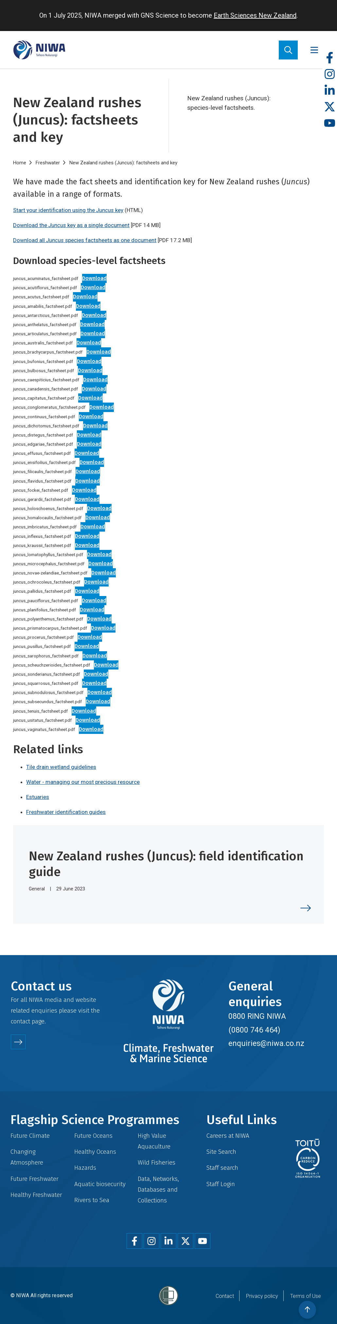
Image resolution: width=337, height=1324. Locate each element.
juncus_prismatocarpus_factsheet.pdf (50, 628)
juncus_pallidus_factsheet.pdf (42, 591)
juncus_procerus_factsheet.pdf (43, 637)
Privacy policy (262, 1296)
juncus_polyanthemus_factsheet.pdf (48, 618)
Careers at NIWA (227, 1135)
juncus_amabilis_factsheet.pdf (42, 306)
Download (94, 278)
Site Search (221, 1151)
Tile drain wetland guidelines (61, 767)
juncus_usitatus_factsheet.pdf (42, 720)
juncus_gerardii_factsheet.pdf (42, 499)
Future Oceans (93, 1135)
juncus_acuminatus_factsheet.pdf (45, 278)
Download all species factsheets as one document (84, 240)
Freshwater (48, 163)
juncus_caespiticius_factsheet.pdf (46, 379)
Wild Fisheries (156, 1162)
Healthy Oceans (95, 1151)
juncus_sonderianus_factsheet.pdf (46, 674)
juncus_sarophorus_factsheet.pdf (46, 655)
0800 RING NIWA (257, 1016)
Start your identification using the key (68, 210)
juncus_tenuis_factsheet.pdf (40, 711)
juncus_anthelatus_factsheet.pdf (44, 324)
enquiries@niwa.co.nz (266, 1043)
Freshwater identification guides (66, 812)
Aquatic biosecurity (100, 1184)
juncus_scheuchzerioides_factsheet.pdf (51, 665)
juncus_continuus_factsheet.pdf (44, 416)
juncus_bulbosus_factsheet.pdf (43, 370)
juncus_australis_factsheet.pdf (43, 342)
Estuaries (37, 797)
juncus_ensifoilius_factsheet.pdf (44, 462)
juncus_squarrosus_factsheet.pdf (45, 683)
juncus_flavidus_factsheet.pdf (42, 481)
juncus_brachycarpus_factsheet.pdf (47, 352)
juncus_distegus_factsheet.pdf (43, 435)
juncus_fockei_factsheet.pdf (40, 490)
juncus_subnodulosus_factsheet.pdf (48, 692)
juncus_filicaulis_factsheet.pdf (42, 471)
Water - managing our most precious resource (83, 782)
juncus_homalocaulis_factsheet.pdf (47, 517)
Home (19, 163)
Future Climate (30, 1135)
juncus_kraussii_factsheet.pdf (42, 545)
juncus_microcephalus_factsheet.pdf (48, 563)
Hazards (85, 1167)
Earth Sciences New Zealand (255, 15)
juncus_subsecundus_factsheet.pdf (47, 701)
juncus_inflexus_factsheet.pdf (42, 536)
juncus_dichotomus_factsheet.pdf (46, 425)
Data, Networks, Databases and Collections (158, 1189)
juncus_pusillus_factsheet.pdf (42, 646)
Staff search (222, 1167)
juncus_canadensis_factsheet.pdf (45, 388)
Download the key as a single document (71, 225)
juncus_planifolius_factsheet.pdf (44, 609)
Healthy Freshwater (36, 1195)
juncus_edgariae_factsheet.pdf (43, 444)
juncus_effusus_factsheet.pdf (42, 453)
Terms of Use (305, 1296)
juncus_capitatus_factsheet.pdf (43, 398)
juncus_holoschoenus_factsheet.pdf (48, 508)
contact (20, 1021)
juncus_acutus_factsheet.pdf (41, 296)
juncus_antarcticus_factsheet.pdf (45, 315)
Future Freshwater (34, 1179)
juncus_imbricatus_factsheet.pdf (45, 526)
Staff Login (220, 1184)
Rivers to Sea (91, 1200)
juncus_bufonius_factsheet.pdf (43, 361)
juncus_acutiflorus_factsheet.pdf (45, 287)
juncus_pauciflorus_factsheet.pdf (45, 600)
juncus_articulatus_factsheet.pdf (45, 333)
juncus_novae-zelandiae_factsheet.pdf (50, 572)
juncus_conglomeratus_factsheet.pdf (49, 407)
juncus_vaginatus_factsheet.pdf (44, 729)
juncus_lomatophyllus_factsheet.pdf (48, 554)
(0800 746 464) (254, 1029)
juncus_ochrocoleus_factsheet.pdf (46, 582)
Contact (225, 1296)
